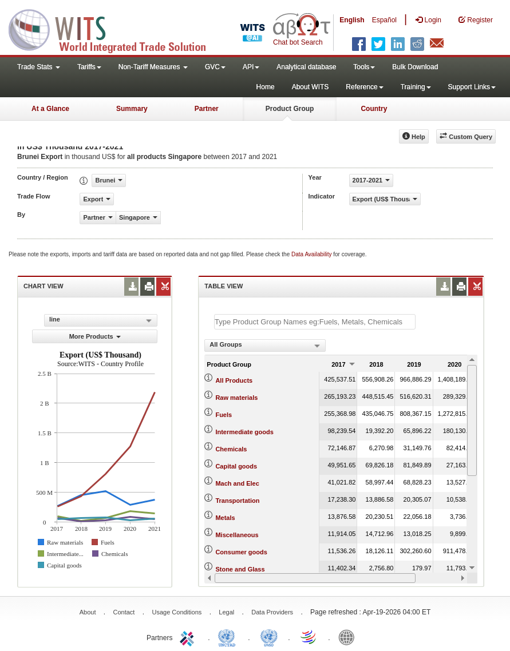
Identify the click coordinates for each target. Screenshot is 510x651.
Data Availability (312, 254)
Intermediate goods (244, 431)
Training (416, 87)
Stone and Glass (239, 569)
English (351, 20)
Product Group (290, 109)
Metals (225, 517)
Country (374, 109)
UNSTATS (269, 636)
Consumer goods (241, 552)
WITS (114, 28)
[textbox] (315, 322)
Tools (364, 67)
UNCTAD (229, 636)
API (251, 67)
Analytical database (306, 67)
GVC (215, 67)
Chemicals (231, 449)
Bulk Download (415, 67)
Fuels (223, 414)
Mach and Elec (237, 483)
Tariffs (89, 67)
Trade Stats (38, 67)
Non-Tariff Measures (153, 67)
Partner (207, 109)
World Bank (349, 636)
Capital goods (236, 466)
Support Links (472, 87)
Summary (132, 109)
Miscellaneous (236, 534)
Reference (364, 87)
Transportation (237, 500)
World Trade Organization (309, 636)
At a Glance (50, 109)
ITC (188, 636)
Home (265, 87)
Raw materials (236, 397)
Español (384, 20)
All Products (233, 380)
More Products (95, 336)
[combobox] (265, 345)
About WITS (310, 87)
